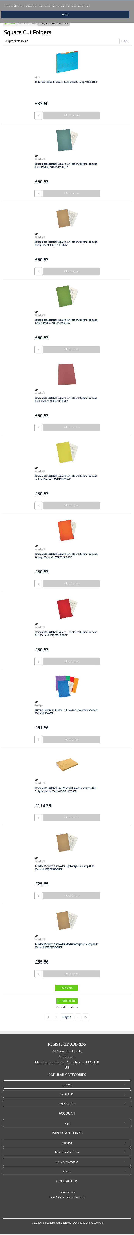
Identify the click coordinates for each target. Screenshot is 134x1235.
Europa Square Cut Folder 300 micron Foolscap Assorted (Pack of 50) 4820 (66, 712)
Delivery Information (67, 1162)
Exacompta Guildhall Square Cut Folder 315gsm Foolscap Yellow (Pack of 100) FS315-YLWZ (66, 478)
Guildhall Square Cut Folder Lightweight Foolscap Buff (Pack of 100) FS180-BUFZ (64, 868)
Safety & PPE (67, 1095)
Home (9, 24)
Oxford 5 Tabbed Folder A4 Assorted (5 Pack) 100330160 (66, 83)
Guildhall (40, 160)
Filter (125, 42)
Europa (39, 706)
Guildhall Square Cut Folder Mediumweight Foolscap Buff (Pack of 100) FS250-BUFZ (66, 946)
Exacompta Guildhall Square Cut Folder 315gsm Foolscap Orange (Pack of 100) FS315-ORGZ (66, 556)
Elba (37, 78)
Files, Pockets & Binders (53, 24)
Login (67, 1124)
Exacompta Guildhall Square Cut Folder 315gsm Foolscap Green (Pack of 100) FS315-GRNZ (66, 322)
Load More (67, 989)
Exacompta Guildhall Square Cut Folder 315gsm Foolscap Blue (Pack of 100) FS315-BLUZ (66, 166)
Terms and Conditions (67, 1153)
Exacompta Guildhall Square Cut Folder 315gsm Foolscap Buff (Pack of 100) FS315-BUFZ (66, 244)
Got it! (65, 14)
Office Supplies (27, 24)
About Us (67, 1143)
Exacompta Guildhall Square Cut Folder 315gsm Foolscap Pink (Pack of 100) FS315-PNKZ (66, 400)
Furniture (67, 1085)
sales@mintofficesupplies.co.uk (67, 1198)
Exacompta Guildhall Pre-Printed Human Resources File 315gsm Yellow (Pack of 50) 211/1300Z (65, 790)
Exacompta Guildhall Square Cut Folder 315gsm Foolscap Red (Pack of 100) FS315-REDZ (66, 634)
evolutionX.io (96, 1223)
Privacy (67, 1172)
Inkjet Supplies (67, 1104)
